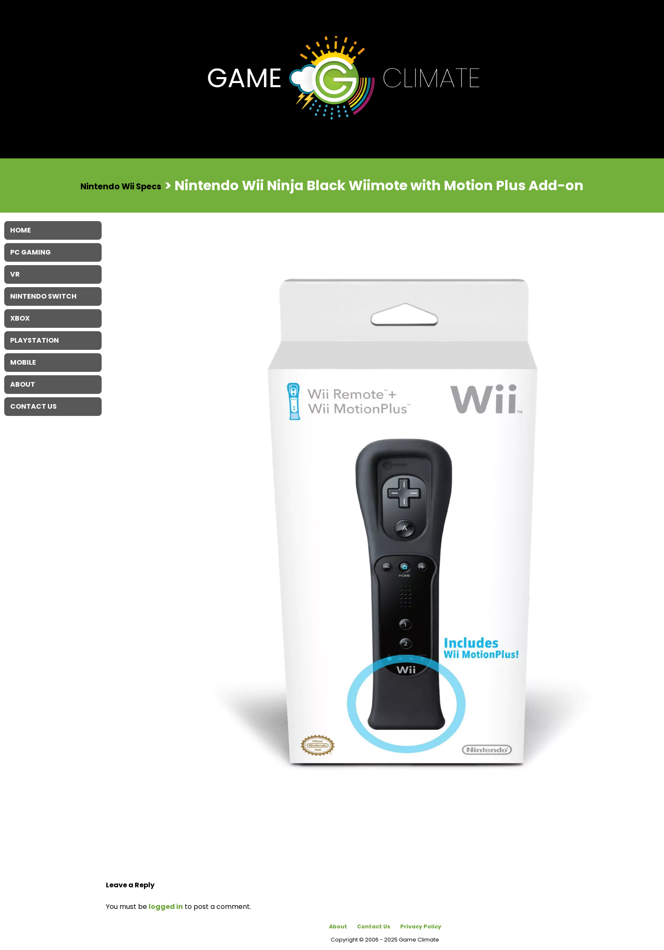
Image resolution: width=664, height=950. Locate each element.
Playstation (34, 340)
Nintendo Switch (43, 296)
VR (15, 274)
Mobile (23, 362)
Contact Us (373, 926)
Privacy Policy (420, 926)
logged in (166, 906)
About (338, 926)
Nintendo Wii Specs (120, 186)
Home (20, 230)
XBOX (20, 318)
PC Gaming (30, 252)
